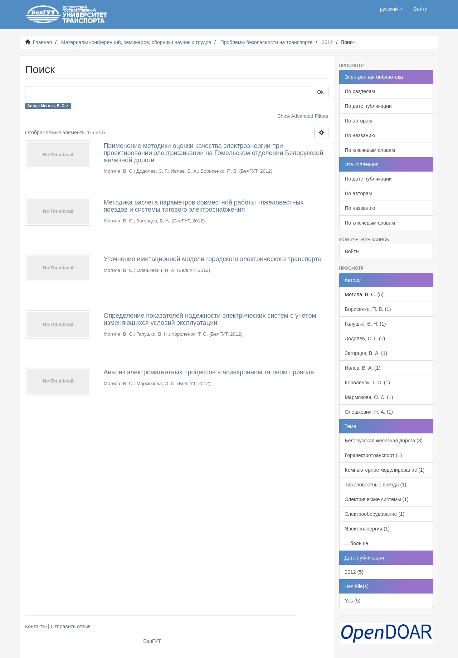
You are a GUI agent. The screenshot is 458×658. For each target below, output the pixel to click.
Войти (352, 251)
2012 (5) (354, 572)
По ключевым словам (370, 150)
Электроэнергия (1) (367, 529)
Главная (42, 42)
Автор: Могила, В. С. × (47, 106)
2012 (327, 42)
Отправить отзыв (71, 626)
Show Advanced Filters (302, 116)
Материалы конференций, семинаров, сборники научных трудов (136, 42)
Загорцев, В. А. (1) (366, 353)
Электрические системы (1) (377, 499)
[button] (391, 9)
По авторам (358, 121)
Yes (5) (353, 601)
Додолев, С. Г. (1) (365, 338)
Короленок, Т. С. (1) (367, 382)
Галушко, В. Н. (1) (365, 324)
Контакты (36, 626)
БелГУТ (152, 641)
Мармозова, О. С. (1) (369, 397)
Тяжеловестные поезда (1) (375, 485)
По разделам (360, 91)
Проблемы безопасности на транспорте (266, 42)
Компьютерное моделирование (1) (385, 470)
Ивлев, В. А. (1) (363, 368)
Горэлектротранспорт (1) (373, 455)
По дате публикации (368, 106)
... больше (357, 543)
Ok (320, 92)
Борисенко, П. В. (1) (368, 309)
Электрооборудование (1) (375, 514)
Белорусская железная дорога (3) (384, 440)
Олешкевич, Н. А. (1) (369, 412)
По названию (360, 135)
